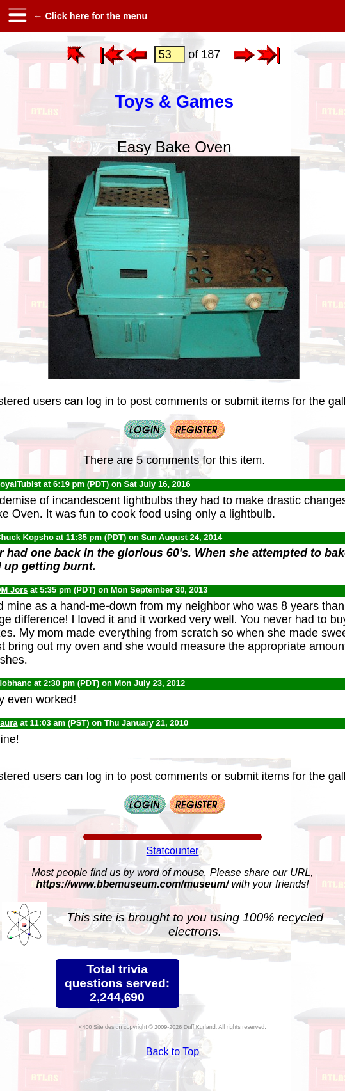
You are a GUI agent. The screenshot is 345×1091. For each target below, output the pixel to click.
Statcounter (173, 850)
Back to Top (172, 1051)
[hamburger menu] (16, 16)
